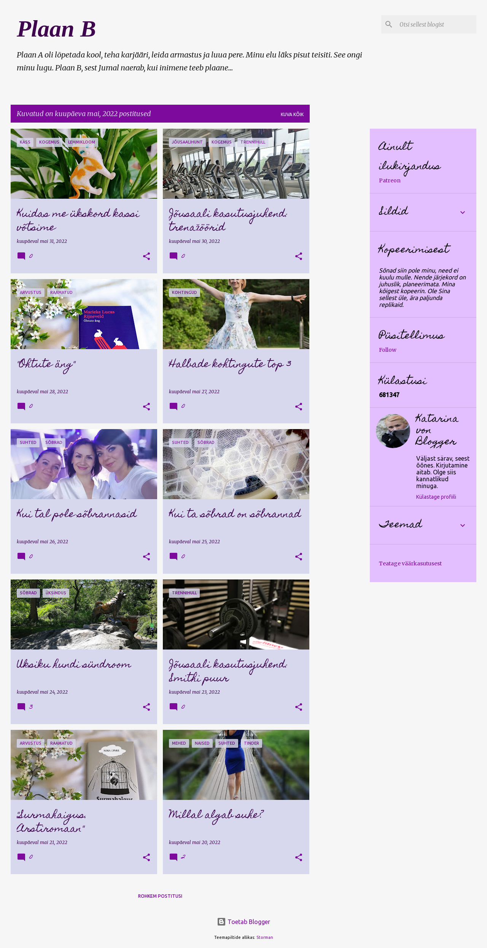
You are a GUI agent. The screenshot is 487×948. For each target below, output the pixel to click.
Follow (387, 349)
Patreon (390, 180)
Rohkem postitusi (160, 896)
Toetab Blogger (243, 921)
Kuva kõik (292, 114)
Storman (264, 937)
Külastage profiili (436, 497)
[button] (146, 257)
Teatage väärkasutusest (410, 563)
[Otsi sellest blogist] (436, 24)
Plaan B (56, 28)
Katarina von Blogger (437, 431)
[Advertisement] (339, 243)
